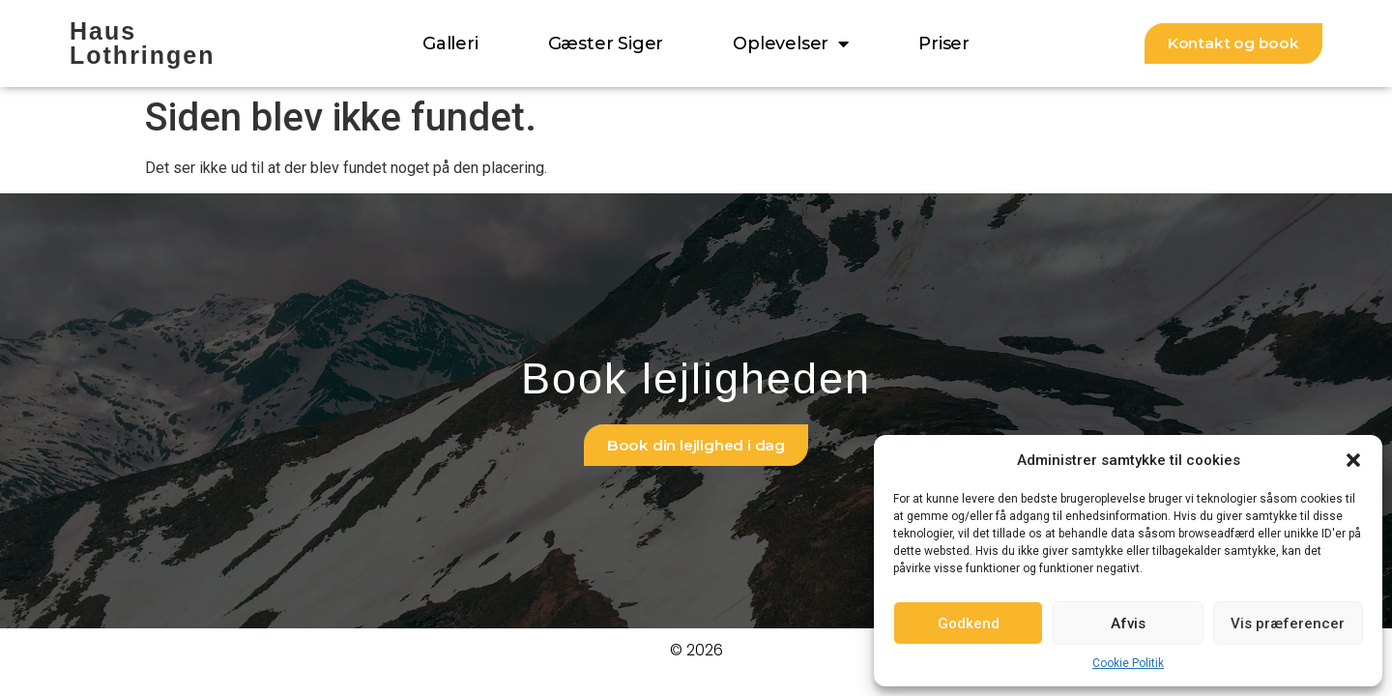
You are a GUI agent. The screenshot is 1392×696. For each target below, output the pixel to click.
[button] (1353, 460)
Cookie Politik (1128, 663)
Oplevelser (791, 43)
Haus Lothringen (143, 43)
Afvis (1128, 623)
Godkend (969, 623)
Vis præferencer (1288, 623)
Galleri (450, 43)
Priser (944, 43)
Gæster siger (606, 43)
